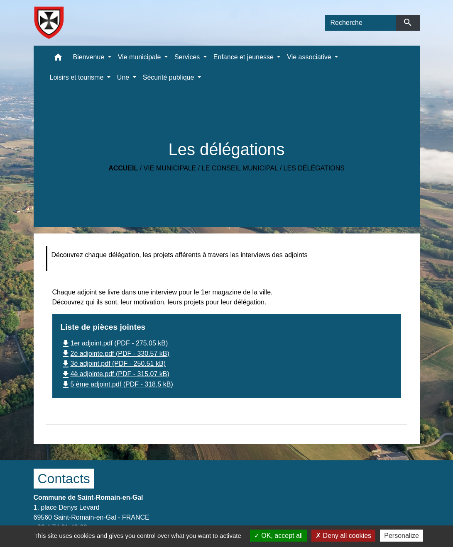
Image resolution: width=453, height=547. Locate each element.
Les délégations (314, 168)
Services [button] (188, 57)
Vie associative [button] (310, 57)
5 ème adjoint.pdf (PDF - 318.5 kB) (117, 384)
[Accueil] (49, 22)
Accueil (123, 168)
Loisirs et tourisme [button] (77, 77)
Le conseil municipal (240, 168)
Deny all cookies (343, 535)
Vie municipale (170, 168)
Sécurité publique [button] (169, 77)
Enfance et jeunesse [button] (244, 57)
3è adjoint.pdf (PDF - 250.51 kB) (113, 363)
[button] (58, 59)
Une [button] (124, 77)
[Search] (360, 23)
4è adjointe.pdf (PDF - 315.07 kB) (115, 373)
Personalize (401, 535)
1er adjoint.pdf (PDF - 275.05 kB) (114, 343)
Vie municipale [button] (140, 57)
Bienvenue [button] (89, 57)
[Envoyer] (408, 23)
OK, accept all (278, 535)
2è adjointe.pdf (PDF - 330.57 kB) (115, 353)
